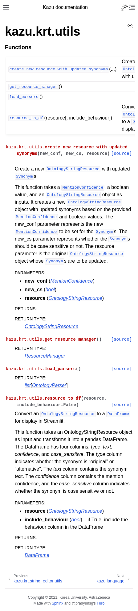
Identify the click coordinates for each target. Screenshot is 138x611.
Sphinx (57, 603)
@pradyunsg (82, 603)
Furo (100, 603)
